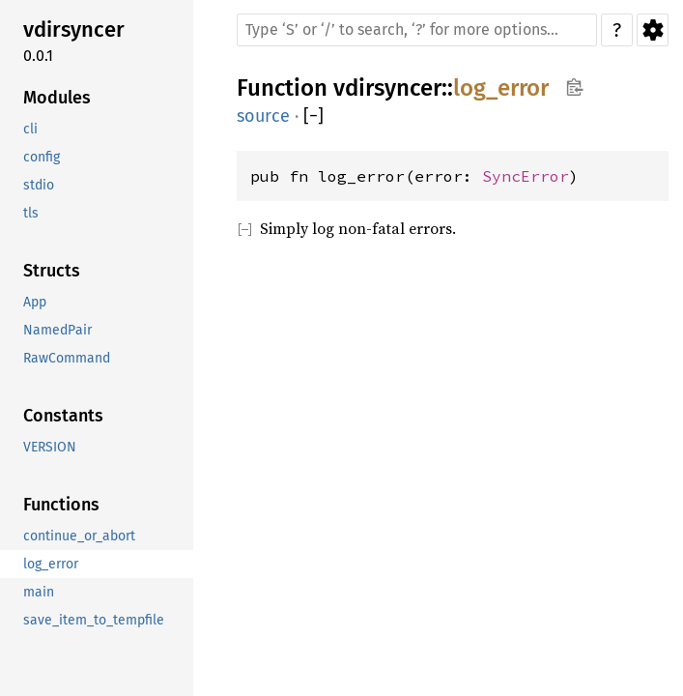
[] (313, 116)
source (263, 116)
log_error (501, 88)
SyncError (525, 176)
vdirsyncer (387, 88)
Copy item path (574, 87)
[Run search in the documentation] (417, 30)
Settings (653, 30)
